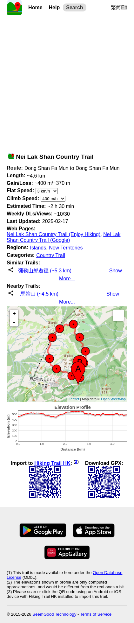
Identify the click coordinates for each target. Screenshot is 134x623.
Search (74, 7)
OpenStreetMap (113, 399)
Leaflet (74, 399)
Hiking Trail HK (52, 463)
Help (54, 7)
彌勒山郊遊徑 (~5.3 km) (44, 270)
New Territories (66, 247)
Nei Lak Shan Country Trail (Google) (63, 237)
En (124, 7)
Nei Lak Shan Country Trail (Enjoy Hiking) (53, 234)
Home (35, 7)
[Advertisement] (67, 82)
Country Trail (50, 255)
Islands (38, 247)
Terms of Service (95, 614)
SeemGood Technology (54, 614)
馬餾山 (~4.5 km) (39, 294)
